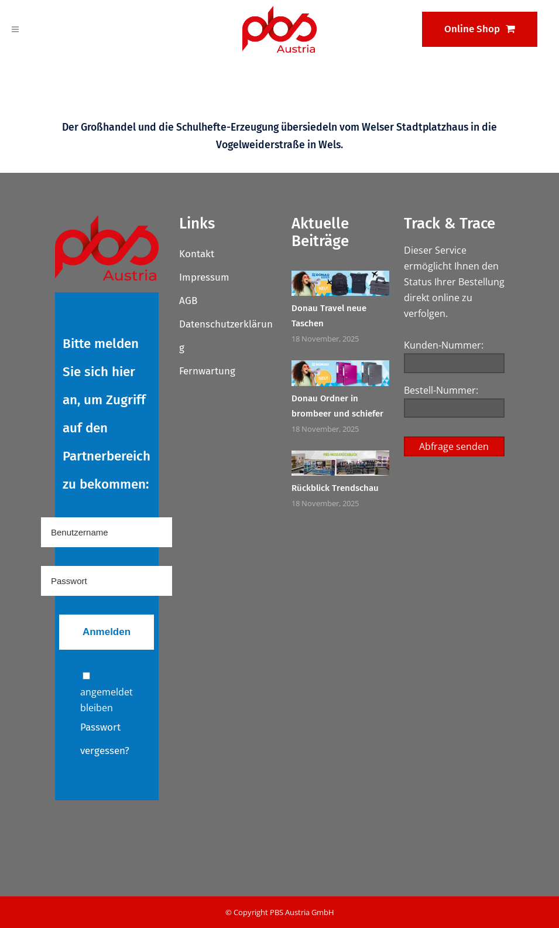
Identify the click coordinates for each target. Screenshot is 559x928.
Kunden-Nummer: (443, 345)
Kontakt (196, 254)
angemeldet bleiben (106, 693)
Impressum (204, 277)
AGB (188, 301)
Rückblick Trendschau (335, 488)
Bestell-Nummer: (441, 390)
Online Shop (479, 29)
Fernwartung (207, 371)
